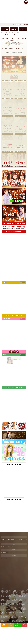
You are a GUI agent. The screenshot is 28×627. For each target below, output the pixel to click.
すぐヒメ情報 (14, 29)
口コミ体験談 (5, 29)
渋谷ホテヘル (9, 387)
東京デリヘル (9, 315)
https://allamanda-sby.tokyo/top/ (14, 52)
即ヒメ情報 (23, 29)
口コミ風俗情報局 (17, 315)
